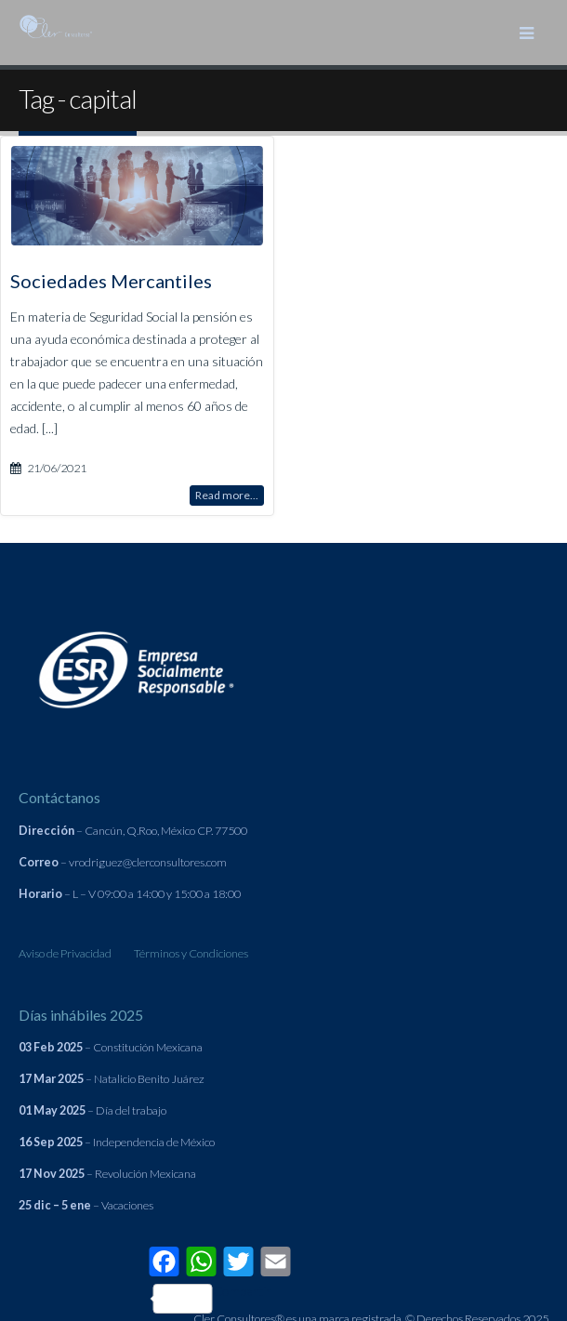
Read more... (226, 494)
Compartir (212, 1298)
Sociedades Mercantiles (111, 280)
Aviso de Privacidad (65, 953)
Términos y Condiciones (191, 953)
